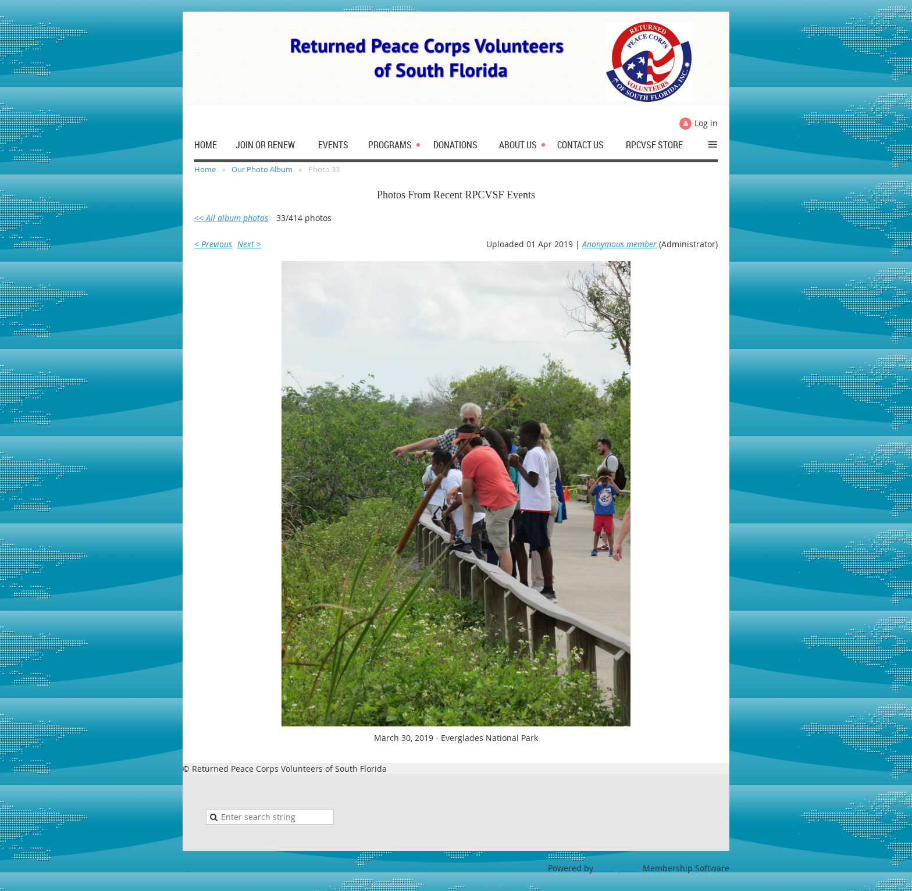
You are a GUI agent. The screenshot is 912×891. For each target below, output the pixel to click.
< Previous (213, 244)
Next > (249, 244)
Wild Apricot (618, 868)
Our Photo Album (262, 169)
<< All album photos (231, 217)
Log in (706, 123)
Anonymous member (619, 244)
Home (205, 169)
